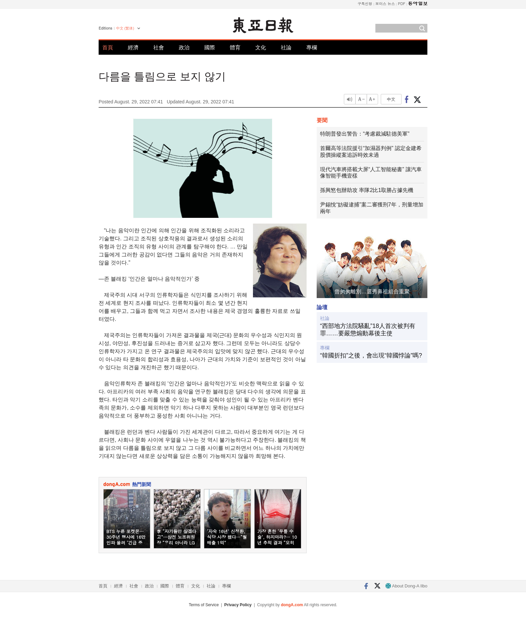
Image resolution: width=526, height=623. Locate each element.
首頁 (107, 47)
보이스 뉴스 (385, 3)
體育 (235, 47)
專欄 (311, 47)
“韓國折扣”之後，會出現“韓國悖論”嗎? (371, 355)
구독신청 (365, 3)
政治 (184, 47)
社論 (286, 47)
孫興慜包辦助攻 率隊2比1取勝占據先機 (366, 190)
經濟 (133, 47)
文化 (260, 47)
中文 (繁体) (125, 28)
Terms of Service (204, 605)
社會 (158, 47)
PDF (401, 3)
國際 (209, 47)
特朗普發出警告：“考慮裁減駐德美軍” (365, 134)
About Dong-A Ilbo (406, 585)
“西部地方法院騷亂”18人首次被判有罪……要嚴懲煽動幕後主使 (367, 330)
